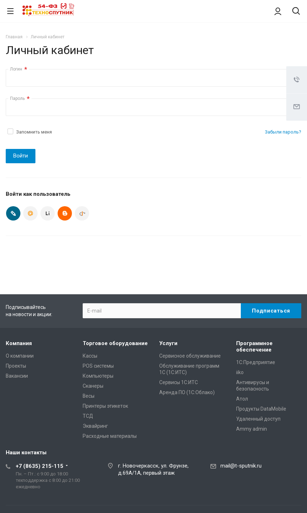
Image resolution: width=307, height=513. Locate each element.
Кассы (90, 356)
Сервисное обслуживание (190, 356)
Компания (19, 343)
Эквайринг (95, 426)
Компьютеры (98, 376)
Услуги (168, 343)
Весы (88, 396)
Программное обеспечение (254, 346)
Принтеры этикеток (105, 406)
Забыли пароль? (283, 132)
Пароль (20, 98)
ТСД (88, 416)
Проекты (16, 366)
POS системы (98, 366)
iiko (240, 372)
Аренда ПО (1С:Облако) (187, 392)
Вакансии (17, 376)
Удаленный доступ (258, 419)
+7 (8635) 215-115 (39, 466)
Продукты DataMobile (261, 409)
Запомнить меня (34, 132)
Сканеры (93, 386)
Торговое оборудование (115, 343)
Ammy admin (251, 429)
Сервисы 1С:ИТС (178, 382)
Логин (18, 69)
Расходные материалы (110, 436)
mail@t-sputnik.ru (241, 466)
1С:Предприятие (255, 362)
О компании (20, 356)
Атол (242, 399)
